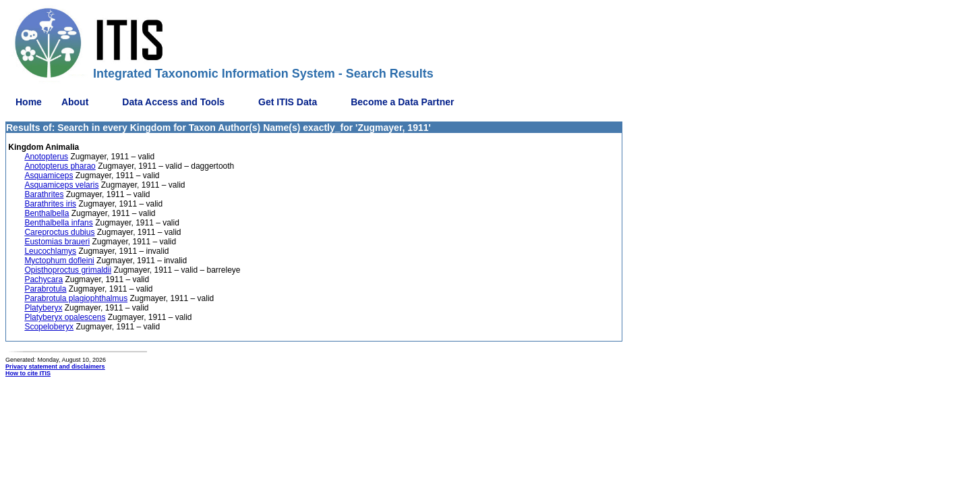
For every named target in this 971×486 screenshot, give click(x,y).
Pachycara (43, 279)
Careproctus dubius (59, 232)
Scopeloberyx (48, 326)
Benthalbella (46, 213)
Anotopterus (46, 156)
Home (29, 102)
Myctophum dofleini (59, 260)
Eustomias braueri (57, 241)
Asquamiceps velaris (61, 185)
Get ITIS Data (287, 102)
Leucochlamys (50, 251)
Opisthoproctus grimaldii (67, 270)
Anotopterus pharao (59, 166)
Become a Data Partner (402, 102)
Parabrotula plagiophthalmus (75, 298)
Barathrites (43, 194)
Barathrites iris (50, 204)
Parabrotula (45, 289)
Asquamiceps (48, 175)
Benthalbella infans (58, 222)
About (74, 102)
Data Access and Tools (173, 102)
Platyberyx (43, 308)
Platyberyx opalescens (64, 317)
